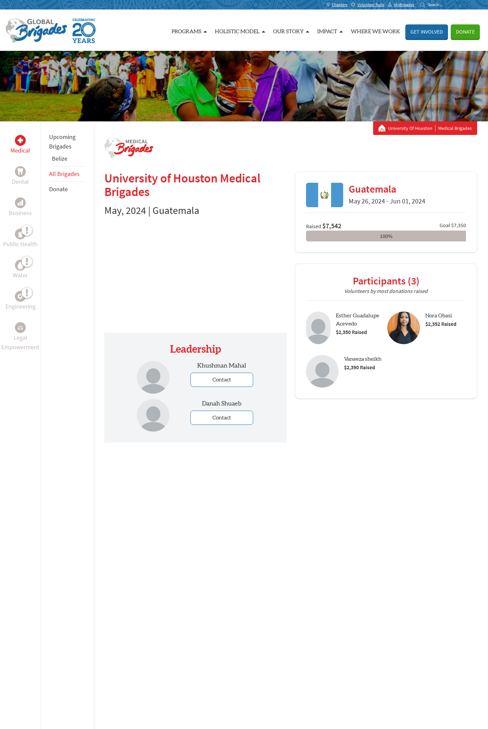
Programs (189, 31)
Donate (465, 31)
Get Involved (426, 31)
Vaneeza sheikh (363, 359)
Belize (59, 158)
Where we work (375, 31)
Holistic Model (240, 31)
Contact (221, 379)
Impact (330, 31)
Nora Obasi (438, 315)
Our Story (291, 31)
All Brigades (64, 174)
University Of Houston (410, 128)
